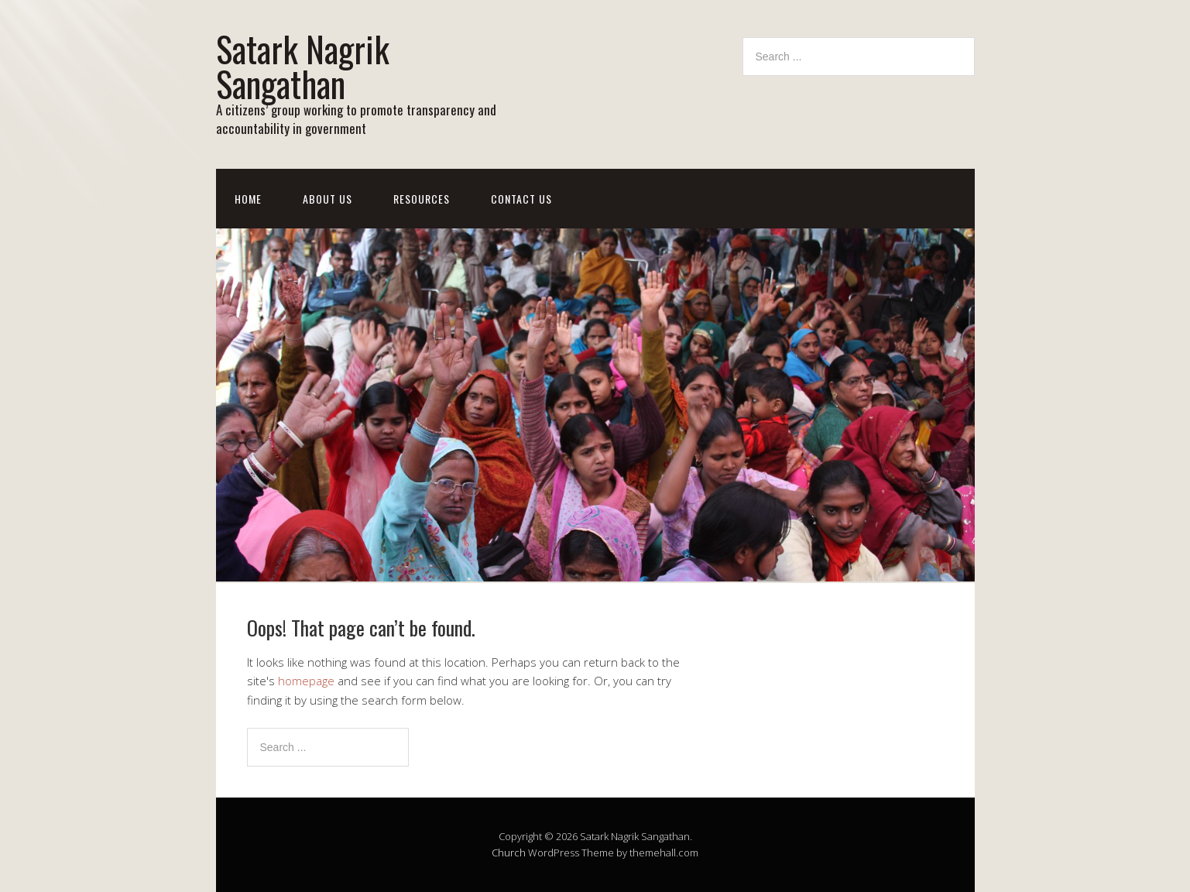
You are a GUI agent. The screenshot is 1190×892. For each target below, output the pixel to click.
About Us (327, 198)
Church (509, 852)
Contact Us (521, 198)
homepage (306, 680)
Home (248, 198)
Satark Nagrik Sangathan (302, 65)
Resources (421, 198)
